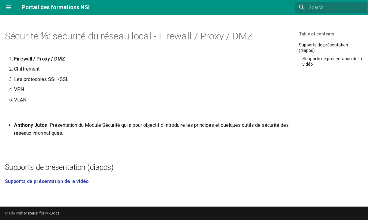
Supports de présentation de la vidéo (47, 181)
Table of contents (316, 33)
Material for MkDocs (42, 213)
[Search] (331, 7)
